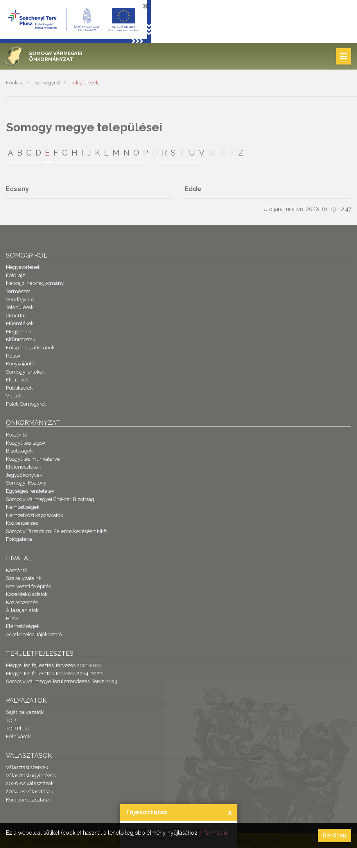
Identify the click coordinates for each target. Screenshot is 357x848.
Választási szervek (27, 767)
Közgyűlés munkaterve (33, 459)
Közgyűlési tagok (25, 443)
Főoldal (15, 83)
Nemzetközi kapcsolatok (34, 515)
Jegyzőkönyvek (24, 475)
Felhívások (18, 736)
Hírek (12, 618)
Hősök (13, 356)
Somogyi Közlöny (26, 483)
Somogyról (47, 83)
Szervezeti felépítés (28, 586)
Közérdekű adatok (27, 594)
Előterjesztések (23, 467)
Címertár (16, 315)
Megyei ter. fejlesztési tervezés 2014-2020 (54, 673)
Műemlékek (20, 323)
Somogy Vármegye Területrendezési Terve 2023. (62, 681)
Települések (85, 83)
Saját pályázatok (25, 712)
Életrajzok (17, 380)
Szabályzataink (23, 578)
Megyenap (18, 332)
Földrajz (15, 275)
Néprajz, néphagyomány (35, 283)
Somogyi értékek (25, 372)
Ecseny (17, 189)
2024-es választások (29, 791)
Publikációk (19, 388)
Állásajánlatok (22, 610)
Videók (14, 396)
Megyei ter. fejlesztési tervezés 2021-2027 (54, 665)
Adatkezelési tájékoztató (34, 634)
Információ (213, 833)
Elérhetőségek (22, 626)
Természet (18, 291)
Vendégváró (20, 299)
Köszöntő (16, 435)
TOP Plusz (18, 729)
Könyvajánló (20, 364)
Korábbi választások (29, 800)
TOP (11, 720)
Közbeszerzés (22, 523)
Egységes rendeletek (30, 491)
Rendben (334, 835)
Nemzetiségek (22, 507)
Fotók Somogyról (26, 404)
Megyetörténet (22, 267)
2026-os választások (30, 783)
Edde (193, 189)
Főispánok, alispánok (30, 348)
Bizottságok (19, 451)
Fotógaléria (19, 539)
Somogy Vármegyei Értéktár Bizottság (50, 499)
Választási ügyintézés (31, 775)
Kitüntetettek (20, 339)
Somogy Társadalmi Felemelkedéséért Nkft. (57, 531)
